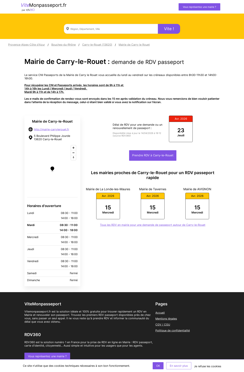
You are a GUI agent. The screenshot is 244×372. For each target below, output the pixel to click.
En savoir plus (179, 365)
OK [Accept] (158, 365)
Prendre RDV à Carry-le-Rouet (152, 155)
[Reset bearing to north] (73, 157)
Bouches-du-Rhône (63, 44)
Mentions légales (166, 318)
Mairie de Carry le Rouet (134, 44)
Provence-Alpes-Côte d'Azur (26, 44)
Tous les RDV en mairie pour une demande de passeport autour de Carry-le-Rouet (152, 225)
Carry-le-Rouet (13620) (97, 44)
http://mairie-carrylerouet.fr (51, 129)
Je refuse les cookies (207, 366)
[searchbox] (111, 29)
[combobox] (111, 29)
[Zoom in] (73, 147)
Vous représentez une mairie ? (199, 6)
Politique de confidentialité (172, 330)
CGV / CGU (162, 324)
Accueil (160, 312)
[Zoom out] (73, 152)
